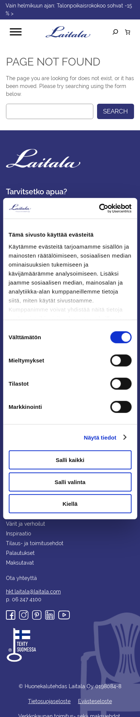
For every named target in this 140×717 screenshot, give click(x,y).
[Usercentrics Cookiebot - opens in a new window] (99, 208)
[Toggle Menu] (16, 32)
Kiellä (69, 504)
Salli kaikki (70, 460)
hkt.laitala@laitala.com (32, 584)
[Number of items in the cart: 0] (127, 32)
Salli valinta (70, 481)
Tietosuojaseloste (49, 693)
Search (115, 111)
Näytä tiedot (100, 437)
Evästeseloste (94, 693)
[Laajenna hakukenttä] (115, 31)
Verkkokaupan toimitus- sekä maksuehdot (69, 708)
